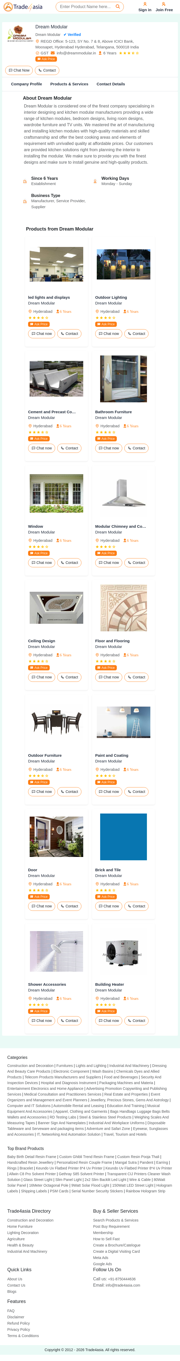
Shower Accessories (47, 984)
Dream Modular (41, 303)
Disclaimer (15, 1317)
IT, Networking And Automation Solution (68, 1134)
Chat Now (19, 70)
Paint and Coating (111, 755)
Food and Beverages (121, 1077)
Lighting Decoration (23, 1233)
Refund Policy (18, 1323)
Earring (162, 1162)
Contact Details (111, 84)
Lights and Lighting (91, 1066)
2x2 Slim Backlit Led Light (105, 1180)
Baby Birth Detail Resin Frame (31, 1157)
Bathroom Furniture (113, 412)
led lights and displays (49, 297)
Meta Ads (100, 1258)
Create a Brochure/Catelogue (116, 1245)
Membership (103, 1233)
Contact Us (16, 1285)
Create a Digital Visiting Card (116, 1251)
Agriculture (16, 1239)
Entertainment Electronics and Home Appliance (45, 1088)
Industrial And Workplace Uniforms (117, 1123)
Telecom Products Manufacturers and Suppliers (62, 1077)
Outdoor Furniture (45, 755)
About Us (14, 1279)
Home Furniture (20, 1226)
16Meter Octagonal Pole (48, 1185)
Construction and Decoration (30, 1066)
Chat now (41, 334)
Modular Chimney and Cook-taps (120, 526)
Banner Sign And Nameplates (62, 1123)
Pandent (146, 1162)
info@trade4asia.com (116, 1285)
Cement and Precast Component (53, 412)
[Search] (118, 6)
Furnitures (64, 1066)
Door (32, 870)
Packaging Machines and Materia (126, 1083)
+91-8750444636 (114, 1279)
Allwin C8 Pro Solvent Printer (32, 1174)
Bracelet (26, 1168)
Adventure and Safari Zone (108, 1129)
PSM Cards (59, 1191)
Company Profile (26, 84)
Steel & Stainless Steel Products (105, 1117)
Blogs (11, 1291)
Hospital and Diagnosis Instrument (68, 1083)
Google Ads (102, 1264)
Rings (12, 1168)
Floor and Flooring (112, 641)
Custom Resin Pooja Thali (138, 1157)
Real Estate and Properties (126, 1094)
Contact (47, 70)
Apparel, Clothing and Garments (81, 1111)
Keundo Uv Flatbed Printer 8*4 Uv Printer (69, 1168)
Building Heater (109, 984)
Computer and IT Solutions (28, 1106)
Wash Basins (102, 1071)
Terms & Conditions (23, 1336)
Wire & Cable (140, 1180)
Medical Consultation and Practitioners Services (62, 1094)
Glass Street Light (37, 1180)
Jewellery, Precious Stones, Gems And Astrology (129, 1100)
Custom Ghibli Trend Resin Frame (86, 1157)
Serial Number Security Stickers (97, 1191)
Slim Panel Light (68, 1180)
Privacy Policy (18, 1329)
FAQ (11, 1311)
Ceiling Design (41, 641)
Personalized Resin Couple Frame (84, 1162)
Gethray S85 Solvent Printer (81, 1174)
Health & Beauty (20, 1245)
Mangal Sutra (126, 1162)
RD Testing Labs (63, 1117)
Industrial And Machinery (129, 1066)
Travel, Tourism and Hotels (125, 1134)
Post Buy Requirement (111, 1226)
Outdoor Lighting (111, 297)
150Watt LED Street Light (132, 1185)
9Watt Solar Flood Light (90, 1185)
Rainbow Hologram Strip (145, 1191)
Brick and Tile (108, 870)
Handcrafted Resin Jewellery (30, 1162)
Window (35, 526)
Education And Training (125, 1106)
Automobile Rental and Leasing (78, 1106)
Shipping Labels (34, 1191)
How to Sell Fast (106, 1239)
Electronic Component (71, 1071)
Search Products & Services (115, 1220)
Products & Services (69, 84)
